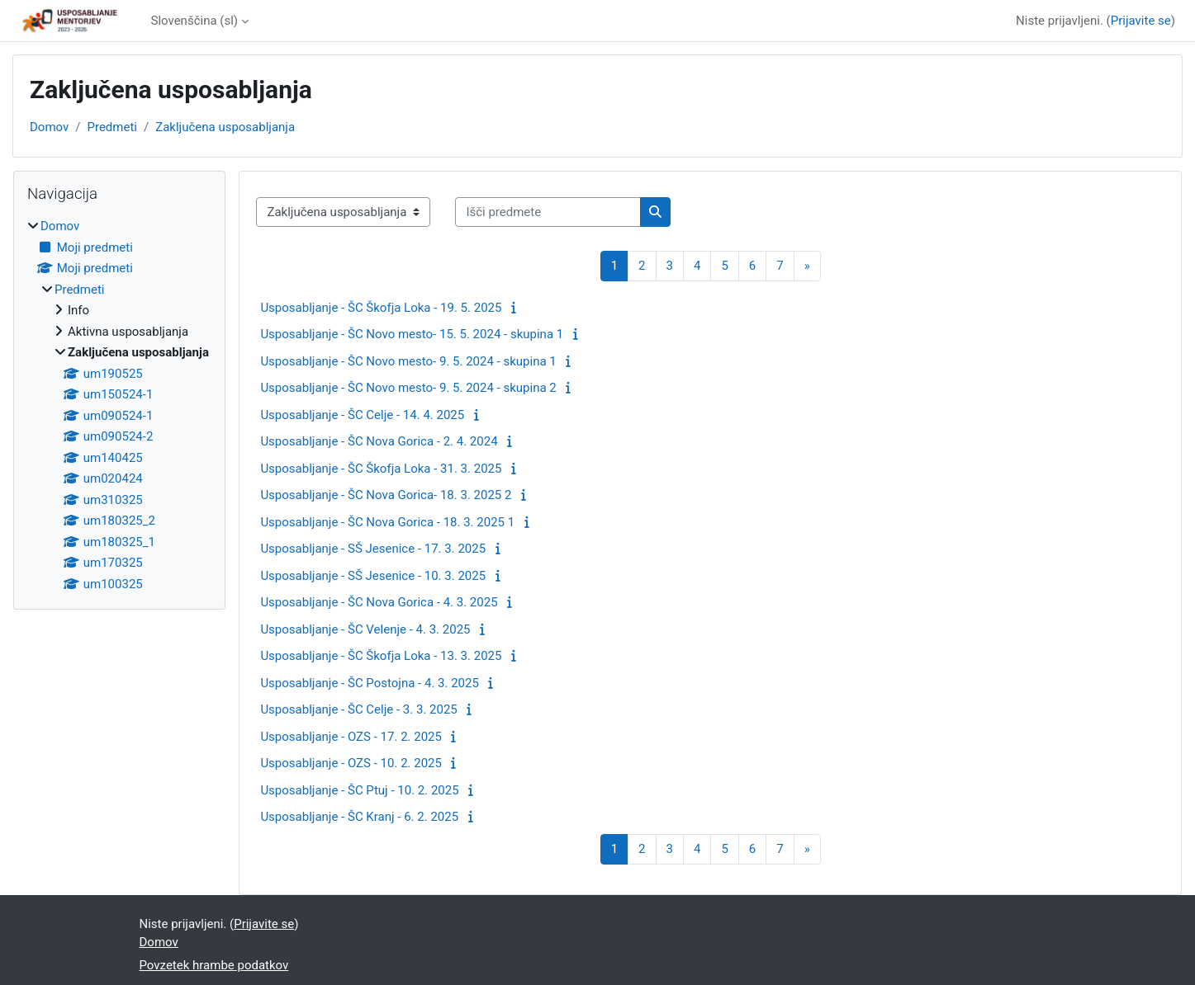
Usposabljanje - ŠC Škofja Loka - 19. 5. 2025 (380, 307)
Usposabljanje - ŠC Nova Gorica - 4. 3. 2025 (378, 602)
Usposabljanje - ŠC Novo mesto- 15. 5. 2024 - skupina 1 (411, 334)
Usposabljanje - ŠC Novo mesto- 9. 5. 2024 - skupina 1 (408, 361)
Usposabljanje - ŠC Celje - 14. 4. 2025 (362, 415)
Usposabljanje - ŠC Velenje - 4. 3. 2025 (365, 629)
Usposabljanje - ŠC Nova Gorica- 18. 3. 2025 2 (385, 495)
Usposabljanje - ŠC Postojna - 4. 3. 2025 (369, 683)
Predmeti (111, 127)
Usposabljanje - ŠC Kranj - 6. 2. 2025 (359, 816)
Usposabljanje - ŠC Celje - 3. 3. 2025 (358, 709)
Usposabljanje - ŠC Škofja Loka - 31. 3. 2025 (380, 468)
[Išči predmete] (548, 212)
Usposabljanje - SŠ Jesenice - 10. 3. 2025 (373, 575)
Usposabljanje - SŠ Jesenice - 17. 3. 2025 (373, 548)
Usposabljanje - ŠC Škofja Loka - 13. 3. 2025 (380, 655)
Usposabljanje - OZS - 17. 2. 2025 (351, 736)
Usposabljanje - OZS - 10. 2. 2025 (351, 763)
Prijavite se (1141, 20)
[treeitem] (119, 405)
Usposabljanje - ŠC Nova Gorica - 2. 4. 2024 (378, 441)
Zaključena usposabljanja (225, 127)
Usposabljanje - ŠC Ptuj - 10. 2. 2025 (359, 790)
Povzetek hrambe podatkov (214, 965)
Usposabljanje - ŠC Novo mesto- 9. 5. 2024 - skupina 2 (408, 387)
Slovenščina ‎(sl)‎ (195, 20)
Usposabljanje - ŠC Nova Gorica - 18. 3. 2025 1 (387, 522)
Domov (49, 127)
